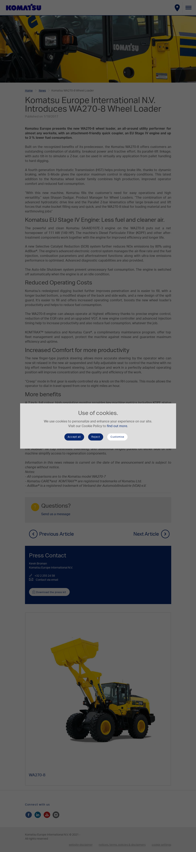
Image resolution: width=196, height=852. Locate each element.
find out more (117, 426)
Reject (95, 437)
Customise (117, 437)
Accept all (74, 437)
